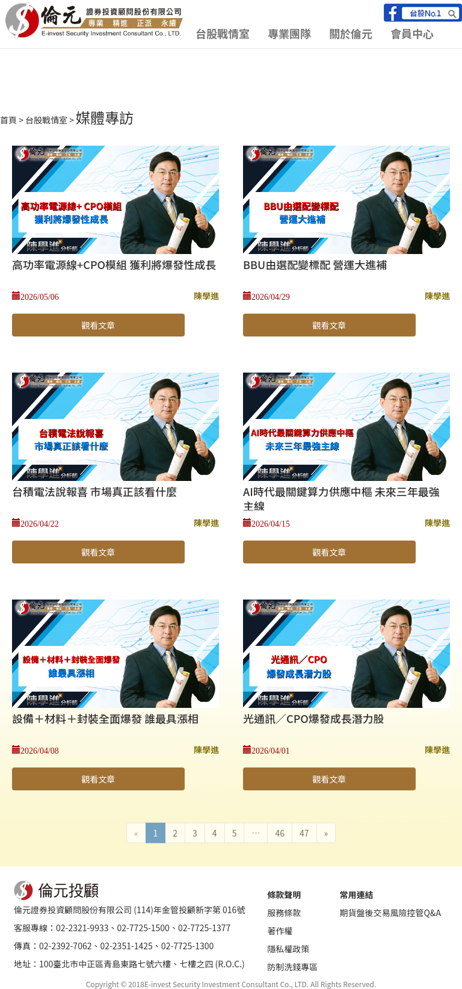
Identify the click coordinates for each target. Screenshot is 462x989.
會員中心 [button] (412, 33)
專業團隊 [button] (289, 33)
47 (304, 829)
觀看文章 (98, 325)
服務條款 (284, 913)
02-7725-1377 (204, 928)
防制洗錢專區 (292, 967)
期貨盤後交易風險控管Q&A (389, 913)
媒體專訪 (105, 117)
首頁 (8, 120)
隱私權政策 (288, 949)
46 (280, 829)
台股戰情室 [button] (223, 33)
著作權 (279, 931)
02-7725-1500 (143, 928)
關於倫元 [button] (350, 33)
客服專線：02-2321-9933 (61, 928)
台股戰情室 (46, 120)
